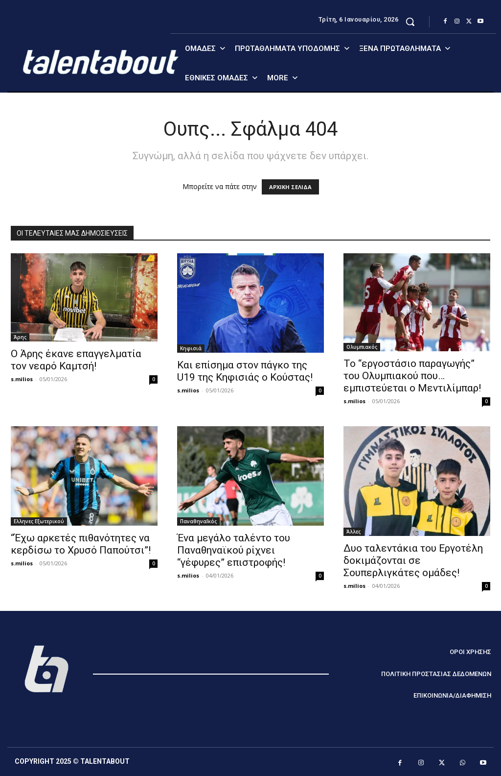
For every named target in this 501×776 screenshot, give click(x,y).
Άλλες (353, 531)
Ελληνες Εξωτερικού (39, 521)
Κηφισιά (191, 348)
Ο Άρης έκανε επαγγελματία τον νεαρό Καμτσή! (76, 360)
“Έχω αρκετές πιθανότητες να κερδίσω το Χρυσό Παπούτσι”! (81, 544)
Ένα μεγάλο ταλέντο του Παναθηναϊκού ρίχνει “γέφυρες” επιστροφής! (233, 550)
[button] (410, 21)
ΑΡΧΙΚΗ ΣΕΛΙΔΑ (290, 187)
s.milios (22, 379)
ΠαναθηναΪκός (198, 521)
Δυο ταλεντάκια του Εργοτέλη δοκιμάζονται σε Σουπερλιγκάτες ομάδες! (413, 560)
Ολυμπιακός (361, 346)
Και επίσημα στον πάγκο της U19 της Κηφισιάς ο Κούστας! (245, 371)
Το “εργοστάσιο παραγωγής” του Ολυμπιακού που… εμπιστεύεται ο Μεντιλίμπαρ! (412, 376)
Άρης (20, 337)
